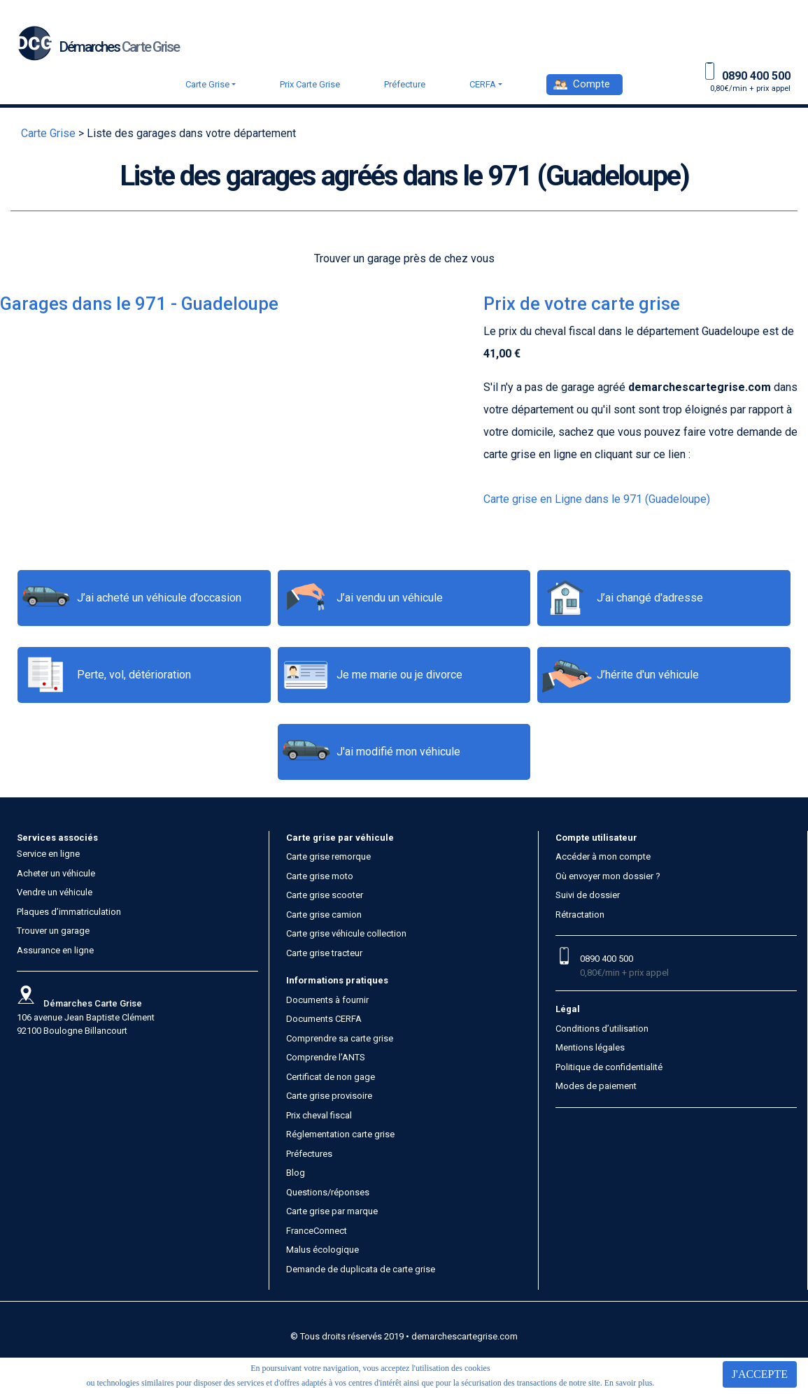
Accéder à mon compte (603, 856)
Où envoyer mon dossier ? (607, 876)
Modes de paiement (596, 1086)
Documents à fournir (327, 1000)
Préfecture (404, 84)
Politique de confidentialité (608, 1067)
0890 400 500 (606, 958)
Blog (295, 1172)
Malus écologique (322, 1249)
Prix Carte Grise (310, 84)
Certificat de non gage (330, 1077)
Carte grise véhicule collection (346, 933)
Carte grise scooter (324, 895)
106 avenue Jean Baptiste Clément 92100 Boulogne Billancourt (86, 1017)
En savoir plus (628, 1383)
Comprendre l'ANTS (325, 1057)
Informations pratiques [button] (337, 980)
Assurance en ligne (55, 950)
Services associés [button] (57, 837)
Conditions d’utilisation (601, 1028)
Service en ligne (48, 853)
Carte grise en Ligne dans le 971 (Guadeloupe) (596, 499)
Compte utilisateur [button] (596, 837)
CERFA (482, 84)
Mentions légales (590, 1047)
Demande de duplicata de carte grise (360, 1269)
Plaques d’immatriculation (69, 911)
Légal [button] (567, 1009)
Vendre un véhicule (54, 892)
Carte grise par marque (332, 1211)
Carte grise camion (324, 914)
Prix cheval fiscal (319, 1115)
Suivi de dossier (587, 895)
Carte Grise (207, 84)
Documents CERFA (324, 1019)
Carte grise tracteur (324, 953)
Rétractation (579, 914)
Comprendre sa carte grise (339, 1038)
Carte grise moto (319, 876)
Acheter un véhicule (56, 873)
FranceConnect (316, 1230)
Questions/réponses (327, 1192)
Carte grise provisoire (329, 1095)
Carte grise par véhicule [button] (340, 837)
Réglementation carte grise (340, 1134)
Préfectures (309, 1153)
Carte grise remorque (328, 856)
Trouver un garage (53, 930)
